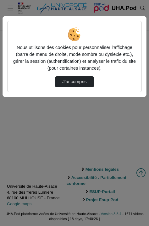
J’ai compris (74, 81)
